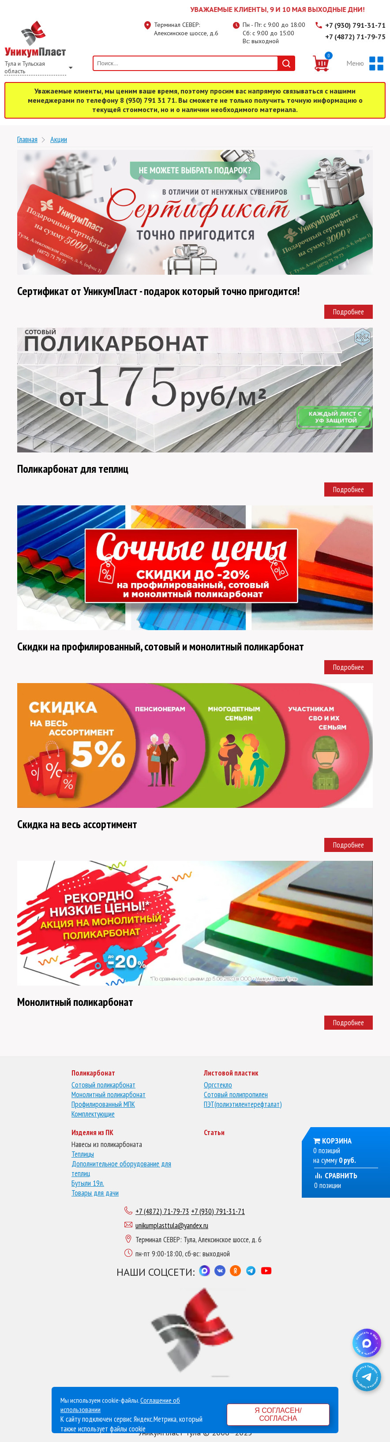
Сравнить (335, 1175)
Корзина (337, 1141)
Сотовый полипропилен (236, 1094)
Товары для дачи (95, 1193)
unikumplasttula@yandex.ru (171, 1225)
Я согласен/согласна (278, 1414)
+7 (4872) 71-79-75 (355, 36)
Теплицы (82, 1154)
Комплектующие (93, 1114)
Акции (58, 139)
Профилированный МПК (103, 1104)
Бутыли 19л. (87, 1183)
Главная (27, 139)
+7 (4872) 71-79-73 (162, 1211)
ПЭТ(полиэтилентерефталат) (243, 1104)
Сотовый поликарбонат (103, 1085)
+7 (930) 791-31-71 (355, 25)
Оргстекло (218, 1085)
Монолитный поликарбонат (108, 1094)
